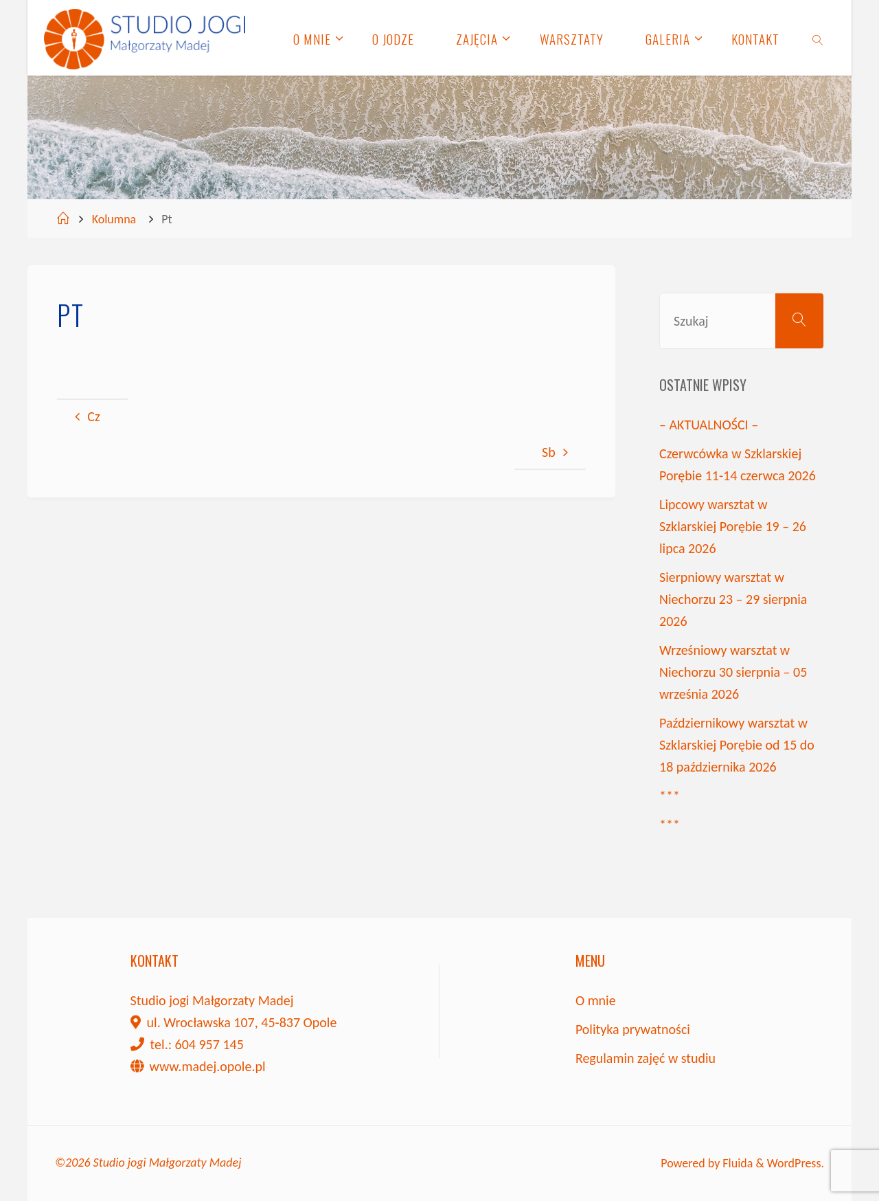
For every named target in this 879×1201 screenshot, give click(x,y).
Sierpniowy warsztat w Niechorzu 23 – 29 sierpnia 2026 (733, 599)
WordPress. (795, 1163)
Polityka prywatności (632, 1029)
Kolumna (114, 219)
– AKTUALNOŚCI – (708, 424)
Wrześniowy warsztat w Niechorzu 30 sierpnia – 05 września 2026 (733, 672)
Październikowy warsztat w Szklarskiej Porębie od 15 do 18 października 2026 (736, 745)
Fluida (736, 1163)
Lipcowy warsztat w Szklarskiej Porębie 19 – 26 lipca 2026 (732, 526)
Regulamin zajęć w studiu (645, 1058)
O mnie (595, 1000)
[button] (850, 19)
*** (669, 795)
